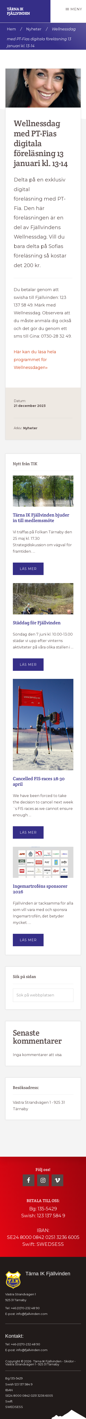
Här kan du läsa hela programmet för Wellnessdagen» (35, 359)
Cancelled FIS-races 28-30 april (39, 781)
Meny (76, 9)
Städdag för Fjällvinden (37, 623)
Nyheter (30, 428)
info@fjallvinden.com (31, 1314)
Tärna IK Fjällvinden (18, 11)
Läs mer (32, 570)
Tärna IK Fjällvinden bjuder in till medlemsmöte (41, 517)
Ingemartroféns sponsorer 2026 (40, 889)
